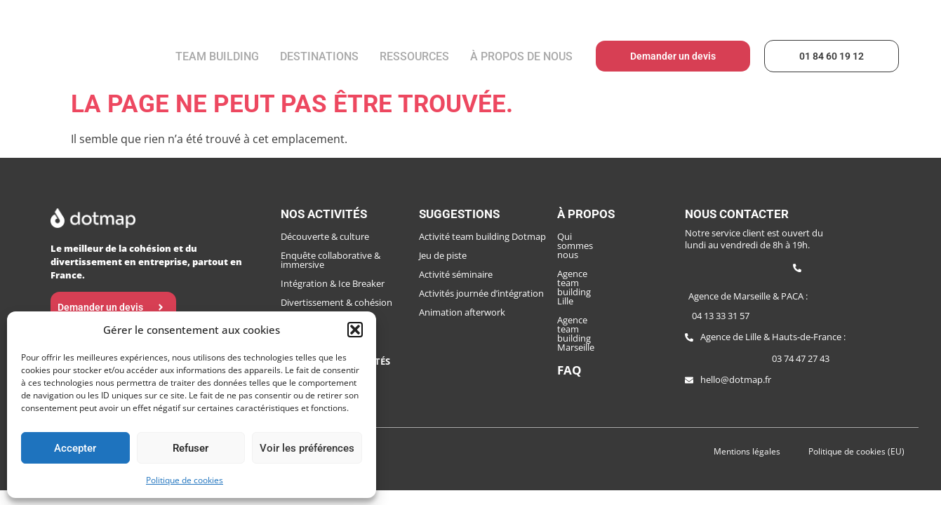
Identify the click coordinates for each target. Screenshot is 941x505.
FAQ (569, 306)
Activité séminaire (456, 274)
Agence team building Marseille (602, 279)
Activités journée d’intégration (481, 293)
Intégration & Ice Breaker (333, 283)
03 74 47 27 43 (800, 358)
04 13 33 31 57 (720, 315)
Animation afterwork (462, 312)
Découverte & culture (325, 236)
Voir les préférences (307, 448)
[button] (355, 330)
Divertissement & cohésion (336, 302)
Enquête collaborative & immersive (330, 260)
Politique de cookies (184, 480)
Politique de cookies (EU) (856, 451)
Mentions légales (747, 451)
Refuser (190, 448)
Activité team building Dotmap (482, 236)
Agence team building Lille (611, 255)
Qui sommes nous (595, 236)
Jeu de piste (443, 255)
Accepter (75, 448)
